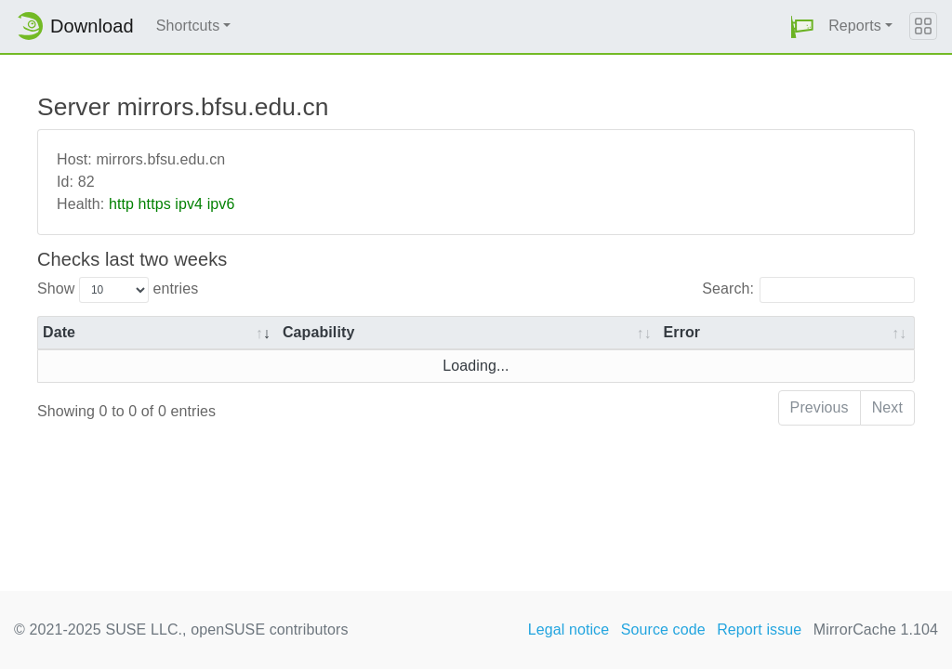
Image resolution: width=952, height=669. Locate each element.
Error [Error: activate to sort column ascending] (682, 332)
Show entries (117, 290)
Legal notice (569, 629)
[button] (802, 26)
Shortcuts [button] (188, 25)
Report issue (759, 629)
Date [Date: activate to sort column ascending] (59, 332)
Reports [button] (854, 25)
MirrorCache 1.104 (875, 629)
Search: (808, 290)
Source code (663, 629)
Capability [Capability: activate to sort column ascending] (318, 332)
